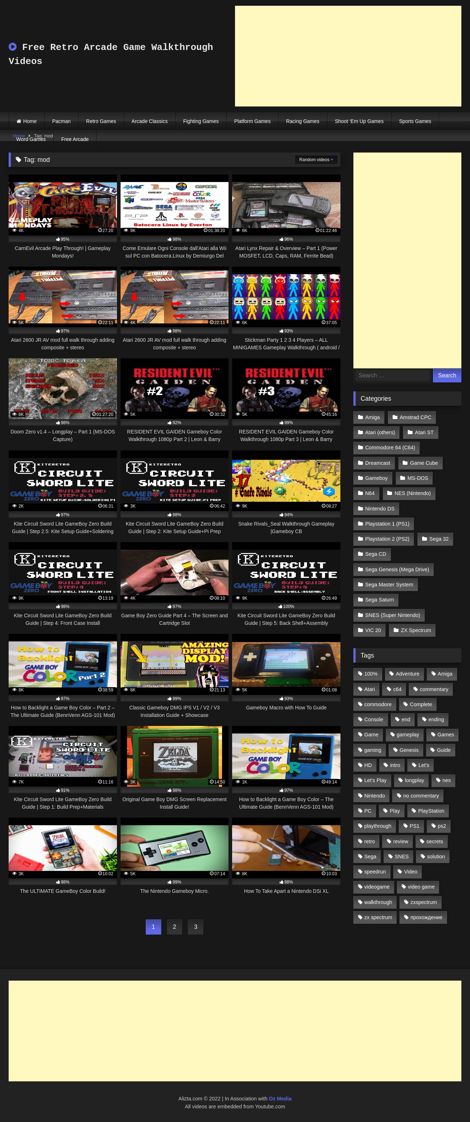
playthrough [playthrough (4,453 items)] (377, 826)
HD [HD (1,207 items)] (368, 765)
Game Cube (424, 463)
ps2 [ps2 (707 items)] (442, 826)
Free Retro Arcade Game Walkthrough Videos (111, 54)
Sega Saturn (379, 600)
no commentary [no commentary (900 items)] (421, 796)
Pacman (61, 121)
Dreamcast (377, 463)
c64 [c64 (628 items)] (397, 689)
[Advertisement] (348, 56)
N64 (370, 493)
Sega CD (375, 554)
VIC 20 (373, 630)
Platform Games (252, 121)
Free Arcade (75, 139)
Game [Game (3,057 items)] (371, 734)
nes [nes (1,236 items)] (446, 780)
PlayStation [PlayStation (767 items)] (431, 811)
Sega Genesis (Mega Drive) (397, 569)
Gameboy (376, 478)
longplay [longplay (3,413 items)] (414, 780)
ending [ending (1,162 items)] (436, 719)
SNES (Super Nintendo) (392, 615)
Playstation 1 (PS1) (387, 524)
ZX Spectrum (416, 630)
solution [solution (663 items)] (436, 856)
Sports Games (415, 121)
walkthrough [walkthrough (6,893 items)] (378, 902)
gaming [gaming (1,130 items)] (372, 750)
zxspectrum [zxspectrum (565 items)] (424, 902)
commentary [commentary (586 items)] (434, 689)
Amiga (372, 417)
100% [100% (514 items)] (371, 674)
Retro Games (101, 121)
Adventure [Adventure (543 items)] (408, 674)
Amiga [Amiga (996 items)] (445, 674)
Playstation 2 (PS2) (387, 539)
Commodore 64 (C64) (390, 447)
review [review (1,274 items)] (400, 841)
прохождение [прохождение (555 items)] (427, 917)
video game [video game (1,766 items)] (421, 887)
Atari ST (424, 432)
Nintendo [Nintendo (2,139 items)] (374, 796)
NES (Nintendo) (412, 493)
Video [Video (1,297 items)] (410, 872)
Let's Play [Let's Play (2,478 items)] (375, 780)
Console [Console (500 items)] (373, 719)
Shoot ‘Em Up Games (359, 121)
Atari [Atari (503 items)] (369, 689)
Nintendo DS (380, 509)
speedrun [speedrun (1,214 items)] (375, 872)
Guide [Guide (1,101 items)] (444, 750)
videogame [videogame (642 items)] (376, 887)
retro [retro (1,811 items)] (369, 841)
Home (30, 121)
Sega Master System (389, 584)
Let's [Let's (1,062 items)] (424, 765)
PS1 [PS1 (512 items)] (414, 826)
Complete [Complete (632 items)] (421, 704)
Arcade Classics (150, 121)
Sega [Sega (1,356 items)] (370, 856)
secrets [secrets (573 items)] (434, 841)
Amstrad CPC (415, 417)
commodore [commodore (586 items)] (378, 704)
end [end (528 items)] (406, 719)
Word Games (31, 139)
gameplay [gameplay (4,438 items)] (408, 734)
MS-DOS (417, 478)
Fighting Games (201, 121)
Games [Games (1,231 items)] (446, 734)
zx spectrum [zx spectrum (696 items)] (378, 917)
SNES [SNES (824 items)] (402, 856)
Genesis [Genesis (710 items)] (409, 750)
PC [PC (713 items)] (367, 811)
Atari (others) (380, 432)
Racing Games (303, 121)
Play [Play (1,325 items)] (395, 811)
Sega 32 (439, 539)
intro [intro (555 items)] (395, 765)
